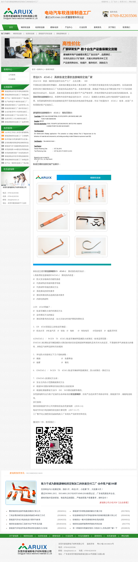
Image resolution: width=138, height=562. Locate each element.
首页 (11, 27)
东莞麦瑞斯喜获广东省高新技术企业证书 (20, 153)
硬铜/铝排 (54, 27)
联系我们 (126, 27)
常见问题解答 (83, 536)
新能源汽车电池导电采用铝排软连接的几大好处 (28, 528)
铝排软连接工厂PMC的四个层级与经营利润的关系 (23, 115)
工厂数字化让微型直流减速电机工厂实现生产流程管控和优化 (60, 414)
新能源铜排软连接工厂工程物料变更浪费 (20, 136)
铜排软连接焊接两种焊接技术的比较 (87, 524)
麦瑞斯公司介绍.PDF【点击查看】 (114, 503)
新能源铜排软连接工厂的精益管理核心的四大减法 (23, 95)
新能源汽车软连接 (45, 34)
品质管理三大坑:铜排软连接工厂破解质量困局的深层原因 (26, 119)
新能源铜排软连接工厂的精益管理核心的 (20, 160)
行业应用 (83, 27)
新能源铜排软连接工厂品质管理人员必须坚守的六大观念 (26, 122)
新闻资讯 (97, 27)
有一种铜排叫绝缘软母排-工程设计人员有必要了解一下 (95, 528)
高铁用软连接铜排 (41, 97)
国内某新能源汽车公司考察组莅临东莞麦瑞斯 (53, 406)
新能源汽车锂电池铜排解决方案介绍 (87, 511)
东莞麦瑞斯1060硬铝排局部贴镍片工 (18, 149)
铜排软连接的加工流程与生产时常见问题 (25, 524)
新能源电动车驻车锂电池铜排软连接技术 (20, 156)
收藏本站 (105, 2)
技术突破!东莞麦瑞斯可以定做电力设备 (19, 139)
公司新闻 (11, 75)
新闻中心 (40, 69)
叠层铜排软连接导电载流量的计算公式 (24, 511)
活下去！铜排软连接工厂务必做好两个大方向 (22, 98)
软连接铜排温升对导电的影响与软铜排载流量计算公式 (95, 515)
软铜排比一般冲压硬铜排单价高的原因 (88, 520)
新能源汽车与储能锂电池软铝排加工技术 (20, 146)
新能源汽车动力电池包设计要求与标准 (24, 520)
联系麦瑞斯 (111, 536)
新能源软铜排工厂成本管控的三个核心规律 (21, 108)
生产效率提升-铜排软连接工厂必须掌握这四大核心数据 (25, 102)
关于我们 (112, 27)
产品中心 (68, 27)
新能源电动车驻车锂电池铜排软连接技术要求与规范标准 (26, 91)
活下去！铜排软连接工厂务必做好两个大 (20, 163)
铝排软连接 (40, 27)
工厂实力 (114, 2)
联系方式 (123, 2)
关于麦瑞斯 (13, 536)
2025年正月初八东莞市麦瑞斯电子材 (18, 132)
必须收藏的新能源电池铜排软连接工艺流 (20, 143)
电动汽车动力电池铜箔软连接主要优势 (50, 410)
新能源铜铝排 (61, 34)
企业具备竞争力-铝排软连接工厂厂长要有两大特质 (24, 112)
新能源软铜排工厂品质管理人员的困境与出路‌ (22, 105)
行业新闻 (11, 79)
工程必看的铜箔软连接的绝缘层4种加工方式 (27, 515)
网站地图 (132, 2)
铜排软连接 (25, 27)
